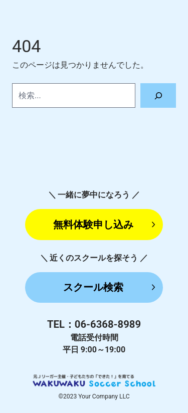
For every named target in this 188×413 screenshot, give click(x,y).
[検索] (158, 95)
